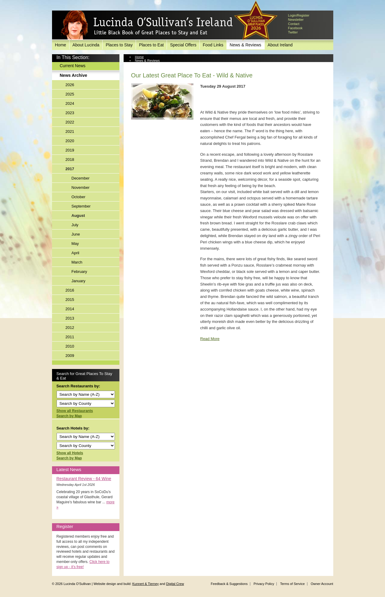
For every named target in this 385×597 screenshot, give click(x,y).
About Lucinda (86, 44)
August (78, 215)
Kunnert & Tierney (145, 584)
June (76, 234)
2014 (70, 309)
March (77, 262)
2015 (70, 299)
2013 (70, 318)
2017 (70, 169)
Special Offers (183, 44)
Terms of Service (292, 584)
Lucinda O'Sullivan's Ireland (147, 25)
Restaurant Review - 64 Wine (84, 478)
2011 (70, 337)
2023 (70, 113)
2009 (70, 355)
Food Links (213, 44)
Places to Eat (151, 44)
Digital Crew (175, 584)
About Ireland (280, 44)
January (78, 281)
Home (60, 44)
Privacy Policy (264, 584)
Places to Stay (119, 44)
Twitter (293, 32)
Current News (73, 65)
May (75, 243)
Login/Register (299, 15)
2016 (70, 290)
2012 (70, 327)
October (78, 197)
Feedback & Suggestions (229, 584)
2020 (70, 141)
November (81, 187)
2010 (70, 346)
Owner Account (322, 584)
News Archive (73, 75)
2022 (70, 122)
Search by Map (69, 416)
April (75, 253)
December (81, 178)
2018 (70, 159)
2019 (70, 150)
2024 (70, 103)
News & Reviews (245, 44)
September (81, 206)
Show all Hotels (70, 453)
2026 (70, 85)
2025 (70, 94)
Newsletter (296, 19)
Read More (210, 338)
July (75, 225)
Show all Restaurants (75, 411)
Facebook (295, 28)
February (79, 271)
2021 (70, 131)
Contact (294, 24)
